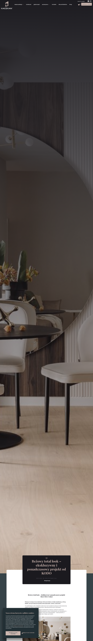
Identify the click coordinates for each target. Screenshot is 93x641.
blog (70, 4)
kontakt (54, 4)
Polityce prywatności (18, 625)
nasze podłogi (19, 4)
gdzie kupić (37, 4)
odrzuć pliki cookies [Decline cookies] (28, 632)
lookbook (28, 4)
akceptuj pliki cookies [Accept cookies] (13, 633)
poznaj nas (46, 4)
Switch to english (81, 1)
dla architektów (63, 4)
